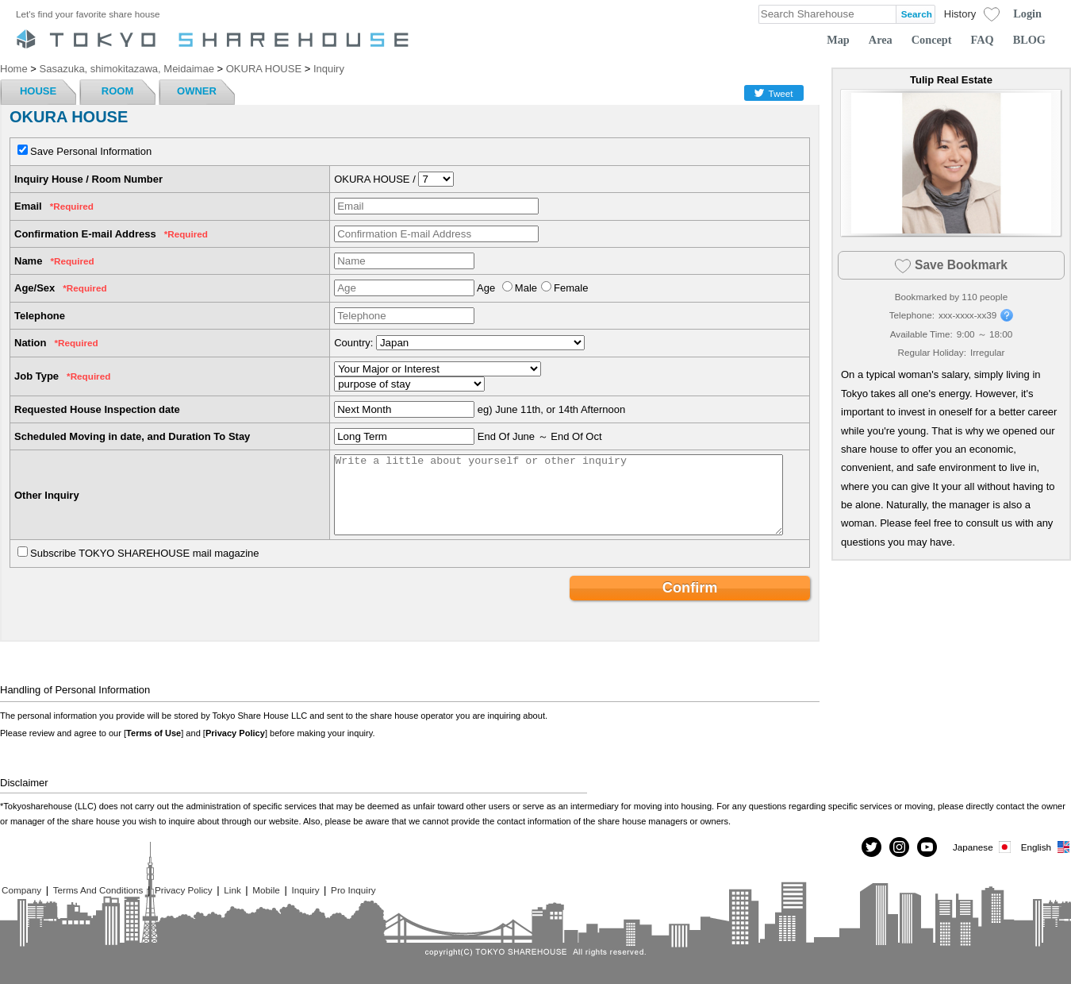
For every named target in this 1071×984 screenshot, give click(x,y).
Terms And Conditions (98, 890)
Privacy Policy (235, 733)
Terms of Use (153, 733)
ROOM (117, 91)
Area (880, 39)
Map (838, 39)
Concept (932, 39)
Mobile (265, 890)
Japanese (983, 847)
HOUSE (38, 91)
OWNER (197, 91)
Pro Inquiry (353, 890)
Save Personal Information (91, 151)
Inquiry (305, 890)
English (1046, 847)
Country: (353, 343)
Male (526, 288)
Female (571, 288)
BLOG (1029, 39)
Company (21, 890)
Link (232, 890)
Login (1027, 13)
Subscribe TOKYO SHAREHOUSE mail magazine (144, 553)
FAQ (982, 39)
